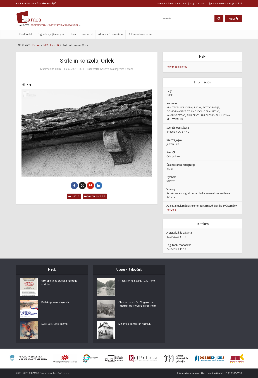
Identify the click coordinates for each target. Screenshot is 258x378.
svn (185, 3)
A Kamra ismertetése (140, 34)
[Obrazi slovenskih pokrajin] (176, 358)
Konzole (171, 209)
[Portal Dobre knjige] (210, 358)
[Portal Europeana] (90, 358)
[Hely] (233, 18)
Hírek (73, 34)
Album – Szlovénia (109, 34)
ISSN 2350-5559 (234, 373)
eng (192, 3)
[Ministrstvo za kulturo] (28, 358)
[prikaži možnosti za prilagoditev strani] (168, 3)
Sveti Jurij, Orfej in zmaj (54, 324)
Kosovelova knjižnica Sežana (116, 69)
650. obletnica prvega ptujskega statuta (59, 283)
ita (197, 3)
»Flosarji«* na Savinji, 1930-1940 (136, 281)
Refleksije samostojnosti (55, 302)
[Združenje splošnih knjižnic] (237, 358)
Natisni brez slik (94, 196)
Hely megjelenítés (176, 66)
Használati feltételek (212, 373)
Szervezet (87, 34)
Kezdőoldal (25, 34)
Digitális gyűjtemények (50, 34)
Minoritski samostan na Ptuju (134, 324)
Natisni (74, 196)
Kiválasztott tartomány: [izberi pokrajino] (36, 3)
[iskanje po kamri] (187, 18)
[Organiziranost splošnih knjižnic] (65, 358)
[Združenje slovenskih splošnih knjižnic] (143, 358)
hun (203, 3)
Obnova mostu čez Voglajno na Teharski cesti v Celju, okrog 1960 (137, 304)
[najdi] (218, 18)
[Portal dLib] (114, 358)
